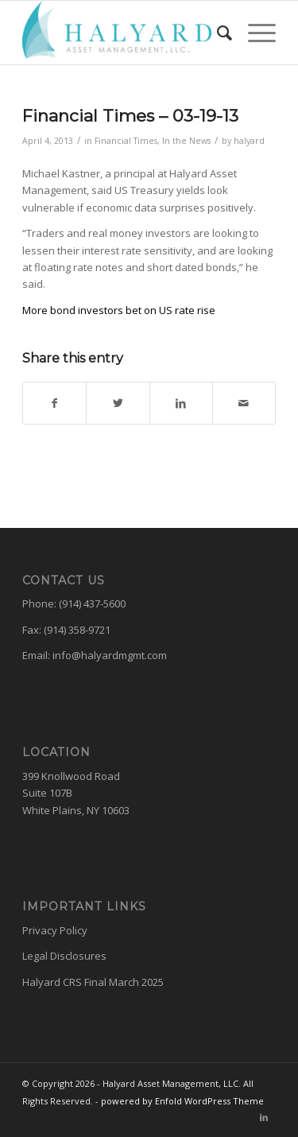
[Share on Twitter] (118, 403)
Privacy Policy (54, 930)
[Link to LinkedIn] (264, 1117)
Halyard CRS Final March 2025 (93, 982)
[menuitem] (216, 32)
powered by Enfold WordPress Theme (182, 1101)
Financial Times (126, 140)
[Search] (216, 32)
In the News (186, 140)
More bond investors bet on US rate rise (118, 310)
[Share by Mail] (244, 403)
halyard (249, 140)
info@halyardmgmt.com (109, 655)
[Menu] (254, 32)
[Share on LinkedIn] (181, 403)
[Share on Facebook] (54, 403)
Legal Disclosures (64, 956)
